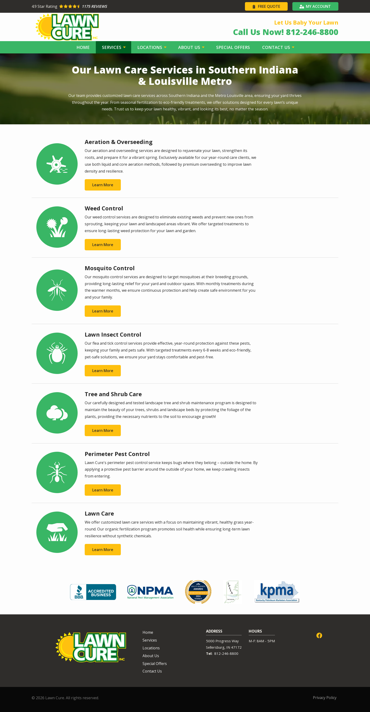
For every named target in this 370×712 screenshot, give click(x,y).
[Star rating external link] (108, 6)
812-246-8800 (226, 653)
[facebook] (319, 635)
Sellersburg (215, 647)
